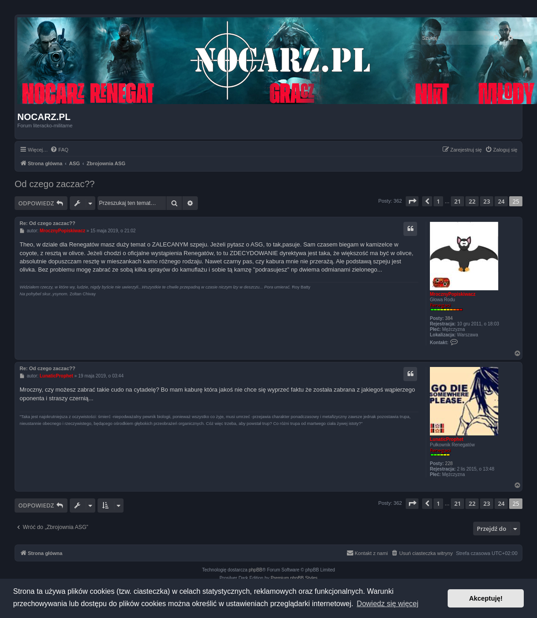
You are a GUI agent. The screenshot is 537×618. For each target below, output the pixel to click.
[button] (412, 201)
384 (449, 318)
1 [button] (438, 201)
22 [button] (472, 201)
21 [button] (457, 201)
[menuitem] (59, 149)
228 (449, 463)
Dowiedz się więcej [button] (387, 604)
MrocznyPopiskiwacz (452, 294)
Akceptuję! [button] (486, 598)
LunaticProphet (446, 439)
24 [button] (501, 201)
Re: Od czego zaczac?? (47, 223)
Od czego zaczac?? (55, 184)
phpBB (256, 569)
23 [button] (486, 201)
